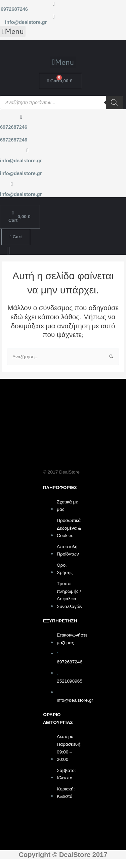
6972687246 (14, 9)
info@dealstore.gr (26, 22)
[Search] (114, 102)
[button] (13, 31)
